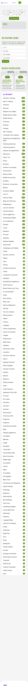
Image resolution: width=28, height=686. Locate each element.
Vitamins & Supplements (14, 150)
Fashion (14, 224)
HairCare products (14, 147)
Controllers (14, 436)
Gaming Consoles (14, 369)
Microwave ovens (14, 349)
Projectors (14, 419)
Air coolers (14, 399)
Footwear (14, 121)
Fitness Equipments (14, 329)
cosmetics (14, 352)
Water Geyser (14, 570)
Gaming (14, 308)
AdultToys (14, 533)
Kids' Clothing (14, 132)
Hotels (14, 271)
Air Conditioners (14, 221)
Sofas (14, 386)
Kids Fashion (14, 298)
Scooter (14, 550)
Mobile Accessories (14, 177)
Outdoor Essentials (14, 567)
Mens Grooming (14, 456)
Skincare (14, 108)
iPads (14, 540)
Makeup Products (14, 362)
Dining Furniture (14, 382)
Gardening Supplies (14, 506)
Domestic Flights (14, 191)
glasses (14, 376)
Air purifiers (14, 473)
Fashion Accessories (14, 167)
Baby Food (14, 480)
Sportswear (14, 245)
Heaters (14, 372)
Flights (14, 258)
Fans (14, 537)
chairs (14, 295)
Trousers (14, 396)
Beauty (14, 187)
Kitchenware (14, 339)
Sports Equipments (14, 305)
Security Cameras (14, 255)
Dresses (14, 322)
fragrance (14, 423)
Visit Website (14, 18)
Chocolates (14, 463)
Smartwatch (14, 171)
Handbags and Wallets (14, 248)
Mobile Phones (14, 118)
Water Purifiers (14, 547)
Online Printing (14, 486)
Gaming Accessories (14, 553)
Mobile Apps (14, 459)
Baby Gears (14, 342)
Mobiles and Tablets (14, 111)
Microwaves (14, 412)
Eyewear (14, 409)
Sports (14, 359)
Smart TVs (14, 157)
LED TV (14, 194)
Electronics (14, 154)
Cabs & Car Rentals (14, 523)
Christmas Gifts (14, 416)
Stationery (14, 530)
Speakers (14, 238)
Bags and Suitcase (14, 201)
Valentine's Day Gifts (14, 392)
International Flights (14, 218)
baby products (14, 315)
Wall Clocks (14, 563)
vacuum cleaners (14, 208)
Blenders (14, 439)
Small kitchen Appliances (14, 281)
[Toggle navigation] (25, 3)
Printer (14, 251)
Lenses (14, 466)
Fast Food (14, 503)
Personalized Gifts (14, 453)
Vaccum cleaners (14, 312)
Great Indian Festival (14, 557)
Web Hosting (14, 496)
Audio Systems (14, 389)
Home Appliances (14, 214)
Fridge (14, 443)
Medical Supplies (14, 241)
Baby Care (14, 302)
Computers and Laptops (14, 135)
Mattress (14, 231)
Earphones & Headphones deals (14, 139)
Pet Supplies (14, 476)
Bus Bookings (14, 500)
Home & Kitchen (14, 211)
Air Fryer (14, 234)
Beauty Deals (14, 174)
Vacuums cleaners (14, 355)
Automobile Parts (14, 510)
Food (14, 261)
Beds (14, 429)
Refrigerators (14, 204)
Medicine (14, 379)
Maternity (14, 493)
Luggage (14, 325)
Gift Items (14, 402)
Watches (14, 105)
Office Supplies (14, 365)
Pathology (14, 490)
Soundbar (14, 446)
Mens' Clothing (14, 101)
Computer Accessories (14, 275)
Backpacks (14, 543)
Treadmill (14, 560)
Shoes (14, 161)
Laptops (14, 128)
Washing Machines (14, 144)
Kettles (14, 318)
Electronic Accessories (14, 184)
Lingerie (14, 335)
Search (5, 61)
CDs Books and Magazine (14, 483)
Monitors (14, 164)
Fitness (14, 265)
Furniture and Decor (14, 268)
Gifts (14, 574)
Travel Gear (14, 449)
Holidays (14, 345)
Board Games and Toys (14, 288)
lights (14, 470)
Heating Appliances (14, 433)
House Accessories (14, 332)
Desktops (14, 278)
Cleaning (14, 516)
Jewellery (14, 181)
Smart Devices (14, 285)
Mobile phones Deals (14, 115)
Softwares (14, 513)
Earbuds (14, 125)
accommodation (14, 292)
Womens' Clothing (14, 98)
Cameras (14, 406)
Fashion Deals (14, 198)
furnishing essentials (14, 426)
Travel (14, 228)
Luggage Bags (14, 520)
